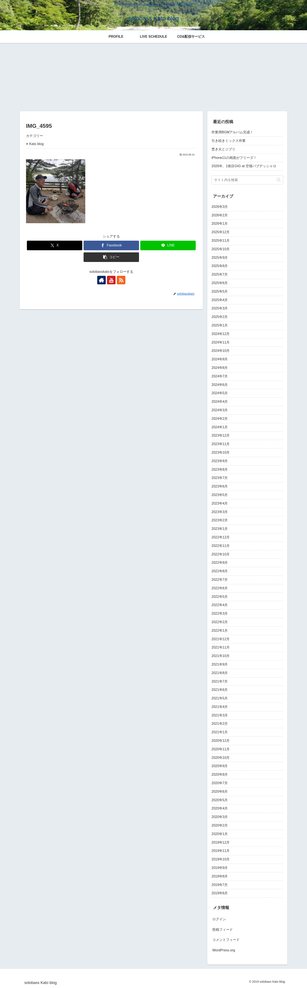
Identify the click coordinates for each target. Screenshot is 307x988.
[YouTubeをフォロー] (111, 280)
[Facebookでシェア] (111, 245)
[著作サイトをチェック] (101, 280)
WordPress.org (223, 950)
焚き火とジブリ (223, 149)
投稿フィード (222, 929)
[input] (247, 179)
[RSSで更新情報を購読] (121, 280)
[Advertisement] (153, 76)
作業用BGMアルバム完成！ (232, 132)
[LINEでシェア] (168, 245)
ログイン (219, 919)
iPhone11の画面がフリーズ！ (234, 158)
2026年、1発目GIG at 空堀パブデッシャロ (243, 166)
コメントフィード (226, 940)
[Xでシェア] (54, 245)
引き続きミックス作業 (228, 140)
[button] (111, 257)
